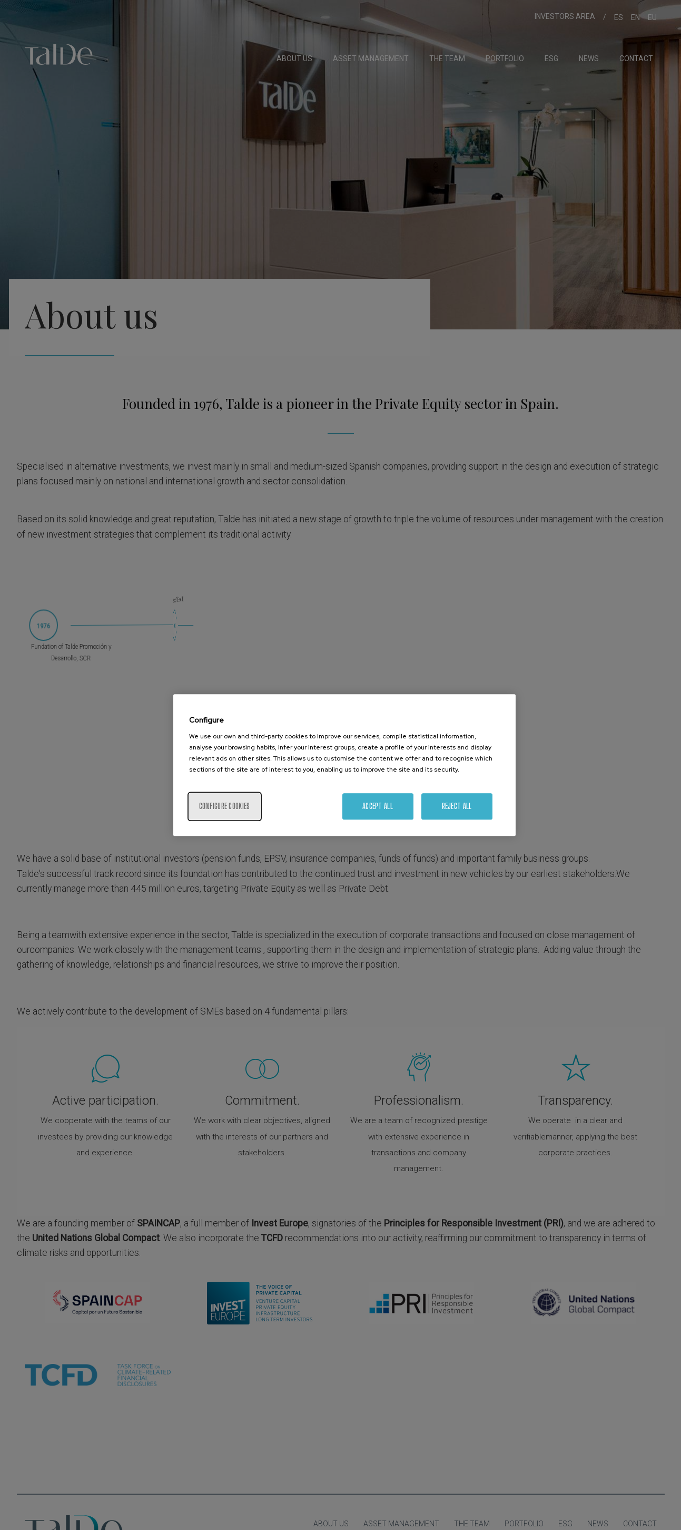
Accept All (377, 806)
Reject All (457, 806)
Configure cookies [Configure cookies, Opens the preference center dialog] (224, 806)
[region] (344, 765)
